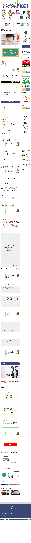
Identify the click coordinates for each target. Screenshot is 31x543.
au (12, 510)
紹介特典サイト (28, 89)
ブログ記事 (23, 71)
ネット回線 (8, 467)
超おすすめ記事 (15, 13)
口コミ (10, 467)
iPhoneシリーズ (25, 121)
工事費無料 (10, 468)
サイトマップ (3, 510)
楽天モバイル (25, 127)
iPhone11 (25, 122)
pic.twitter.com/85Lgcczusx (7, 341)
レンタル (25, 118)
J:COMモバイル (26, 128)
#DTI (8, 287)
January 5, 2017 (11, 330)
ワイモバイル (14, 513)
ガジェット (24, 144)
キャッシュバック (3, 467)
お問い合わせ (3, 515)
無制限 (24, 115)
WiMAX (25, 119)
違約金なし (6, 468)
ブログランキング (4, 519)
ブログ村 (8, 519)
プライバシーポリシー (5, 513)
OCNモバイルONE (26, 126)
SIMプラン (26, 117)
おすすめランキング (26, 131)
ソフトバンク (14, 508)
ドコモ (24, 139)
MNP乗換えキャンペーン (26, 134)
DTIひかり (3, 468)
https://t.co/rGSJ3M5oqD (6, 288)
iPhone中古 (25, 123)
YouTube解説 (28, 72)
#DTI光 (10, 301)
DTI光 (10, 444)
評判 (13, 467)
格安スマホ (24, 125)
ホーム (3, 508)
